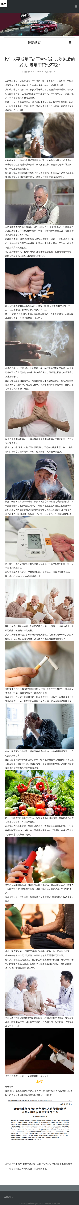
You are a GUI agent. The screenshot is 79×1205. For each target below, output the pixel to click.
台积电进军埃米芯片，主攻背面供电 (30, 1169)
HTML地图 (56, 1203)
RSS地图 (48, 1203)
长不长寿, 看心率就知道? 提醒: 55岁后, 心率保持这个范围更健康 (42, 1164)
